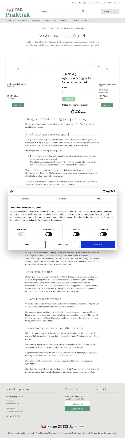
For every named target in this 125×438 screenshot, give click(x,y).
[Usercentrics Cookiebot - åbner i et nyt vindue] (104, 192)
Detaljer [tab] (62, 199)
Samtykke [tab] (26, 199)
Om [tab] (98, 199)
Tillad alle (98, 244)
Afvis (27, 244)
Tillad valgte (62, 244)
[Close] (98, 66)
